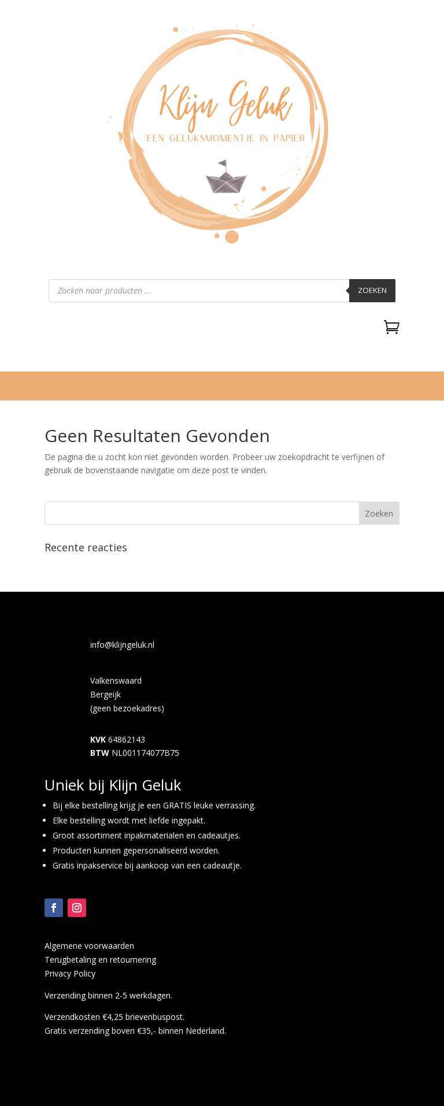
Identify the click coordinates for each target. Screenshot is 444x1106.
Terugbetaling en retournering (100, 959)
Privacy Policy (70, 973)
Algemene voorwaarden (89, 945)
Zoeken (372, 290)
